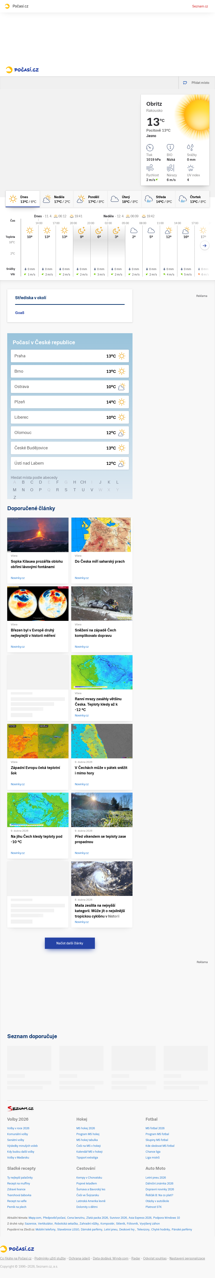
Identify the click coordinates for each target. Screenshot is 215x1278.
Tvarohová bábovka (19, 1195)
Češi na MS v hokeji (88, 1145)
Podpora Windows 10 (166, 1217)
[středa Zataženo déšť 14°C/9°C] (159, 199)
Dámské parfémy (91, 1229)
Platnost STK (154, 1207)
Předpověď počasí (54, 1217)
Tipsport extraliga (87, 1157)
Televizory (143, 1229)
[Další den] (204, 245)
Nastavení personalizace (187, 1258)
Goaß (19, 313)
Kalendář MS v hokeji (89, 1151)
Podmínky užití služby (50, 1258)
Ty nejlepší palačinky (20, 1177)
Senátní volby (15, 1140)
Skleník (120, 1223)
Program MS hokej (87, 1134)
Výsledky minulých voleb (22, 1145)
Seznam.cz (200, 6)
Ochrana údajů (79, 1258)
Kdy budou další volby (20, 1151)
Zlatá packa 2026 (97, 1217)
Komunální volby (17, 1134)
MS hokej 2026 (85, 1128)
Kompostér (107, 1223)
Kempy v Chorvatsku (89, 1177)
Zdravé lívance (16, 1189)
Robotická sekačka (66, 1223)
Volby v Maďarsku (18, 1157)
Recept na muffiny (18, 1183)
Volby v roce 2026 (18, 1128)
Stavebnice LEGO (68, 1229)
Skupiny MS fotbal (157, 1140)
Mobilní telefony (45, 1229)
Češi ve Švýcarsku (87, 1195)
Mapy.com (35, 1217)
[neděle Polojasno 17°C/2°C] (57, 199)
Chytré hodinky (160, 1229)
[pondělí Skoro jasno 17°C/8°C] (90, 199)
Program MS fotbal (157, 1134)
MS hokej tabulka (87, 1140)
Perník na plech (16, 1207)
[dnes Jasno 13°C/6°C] (23, 199)
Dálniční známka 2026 (159, 1183)
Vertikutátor (45, 1223)
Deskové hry (127, 1229)
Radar (135, 1258)
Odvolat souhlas (155, 1258)
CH (83, 482)
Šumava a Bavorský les (90, 1189)
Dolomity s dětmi (87, 1207)
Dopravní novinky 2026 (160, 1189)
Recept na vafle (17, 1201)
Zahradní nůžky (89, 1223)
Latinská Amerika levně (90, 1201)
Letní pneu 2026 (156, 1177)
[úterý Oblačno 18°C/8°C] (125, 199)
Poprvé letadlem (86, 1183)
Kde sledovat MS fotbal (160, 1145)
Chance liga (153, 1151)
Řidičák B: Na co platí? (159, 1195)
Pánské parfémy (182, 1229)
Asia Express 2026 (140, 1217)
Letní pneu (110, 1229)
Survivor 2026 (118, 1217)
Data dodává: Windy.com (110, 1258)
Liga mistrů (153, 1157)
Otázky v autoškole (157, 1201)
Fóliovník (132, 1223)
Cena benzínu (76, 1217)
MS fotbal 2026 (155, 1128)
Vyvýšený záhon (150, 1223)
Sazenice (30, 1223)
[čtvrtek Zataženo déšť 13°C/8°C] (192, 199)
